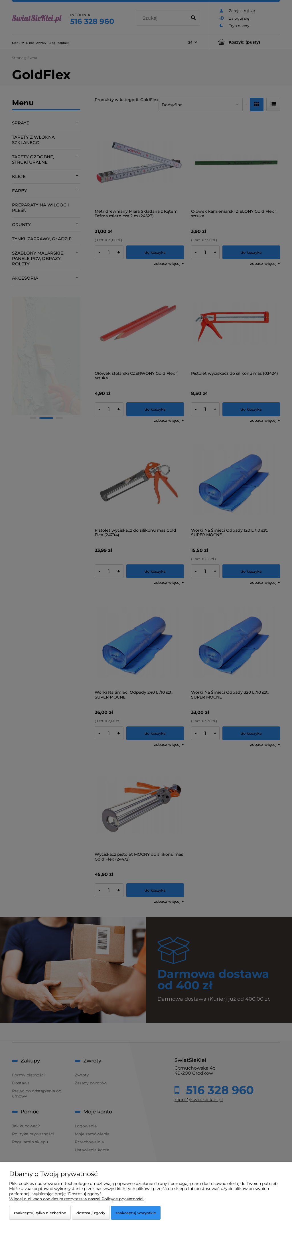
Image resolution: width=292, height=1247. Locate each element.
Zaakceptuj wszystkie (135, 1213)
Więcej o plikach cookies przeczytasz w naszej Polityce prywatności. (76, 1198)
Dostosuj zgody (90, 1213)
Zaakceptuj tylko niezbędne (40, 1213)
